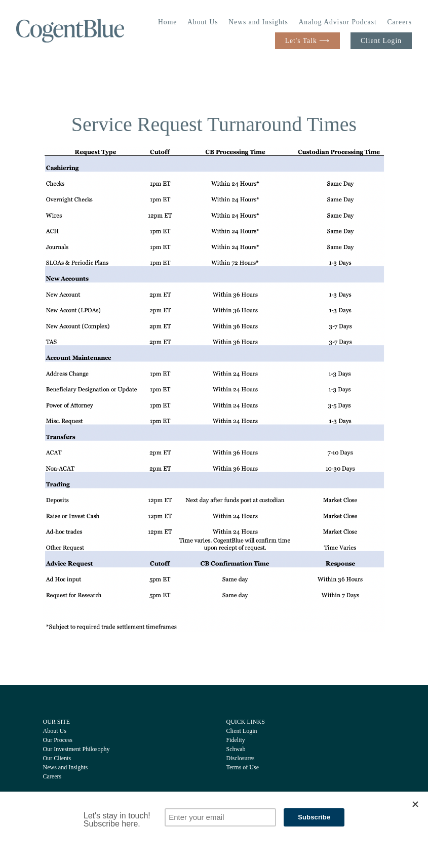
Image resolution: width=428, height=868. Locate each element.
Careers (399, 22)
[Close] (415, 804)
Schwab (236, 749)
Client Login (381, 41)
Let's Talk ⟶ (307, 41)
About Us (202, 22)
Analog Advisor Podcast (338, 22)
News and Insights (258, 22)
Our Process (57, 739)
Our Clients (57, 758)
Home (167, 22)
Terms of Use (242, 767)
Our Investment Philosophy (76, 749)
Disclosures (240, 758)
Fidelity (235, 739)
